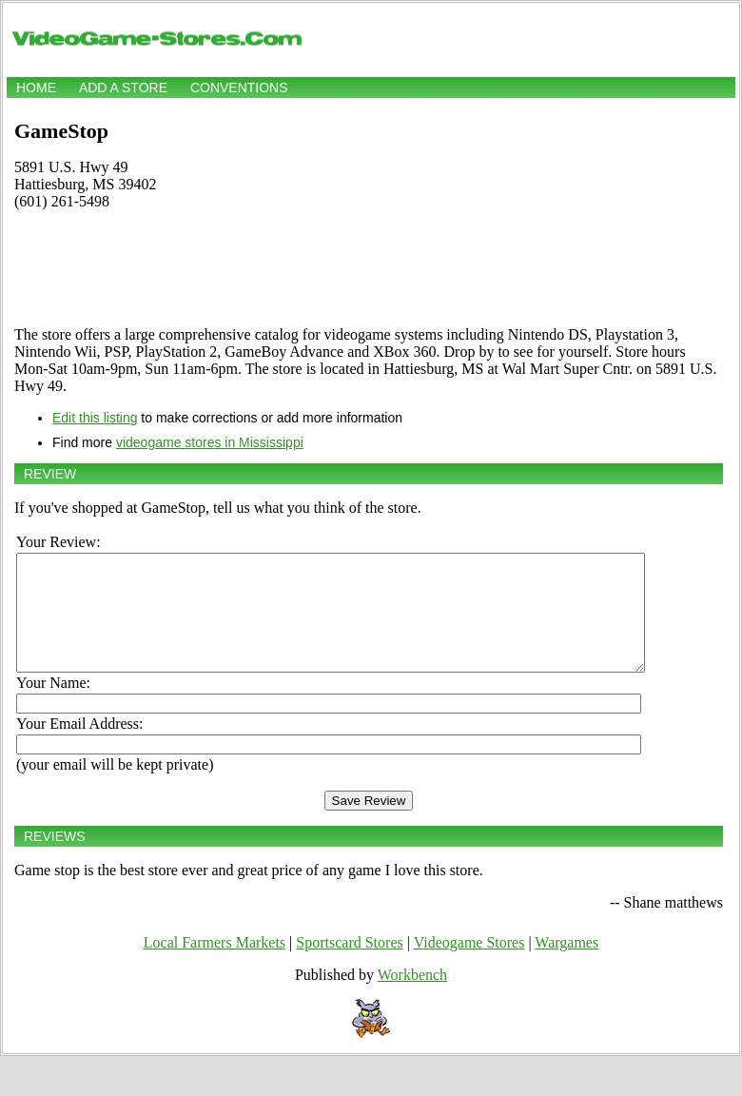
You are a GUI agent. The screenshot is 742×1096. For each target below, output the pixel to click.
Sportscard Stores (349, 965)
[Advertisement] (368, 268)
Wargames (566, 965)
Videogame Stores (469, 965)
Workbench (412, 997)
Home (36, 87)
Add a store (123, 87)
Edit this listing (94, 417)
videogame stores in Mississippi (209, 442)
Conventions (239, 87)
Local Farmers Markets (214, 965)
